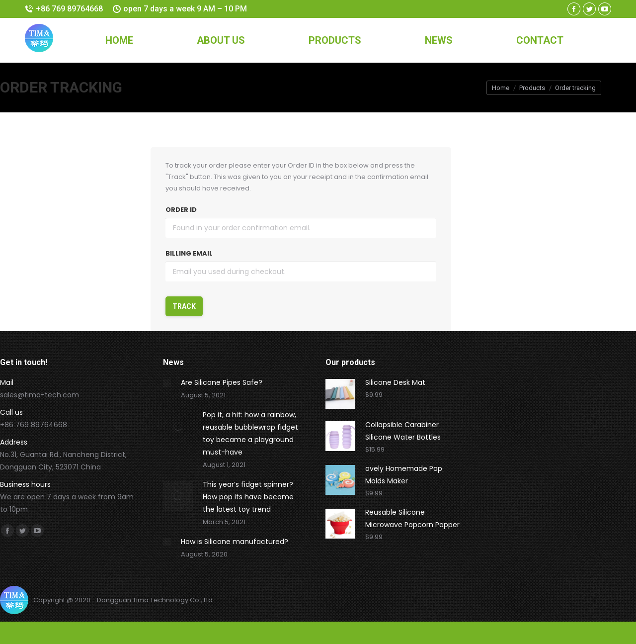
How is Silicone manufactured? (234, 542)
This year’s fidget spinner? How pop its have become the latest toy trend (248, 496)
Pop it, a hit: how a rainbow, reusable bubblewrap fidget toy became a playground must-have (250, 433)
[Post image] (167, 383)
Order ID (181, 209)
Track (184, 306)
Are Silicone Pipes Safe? (221, 382)
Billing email (189, 253)
